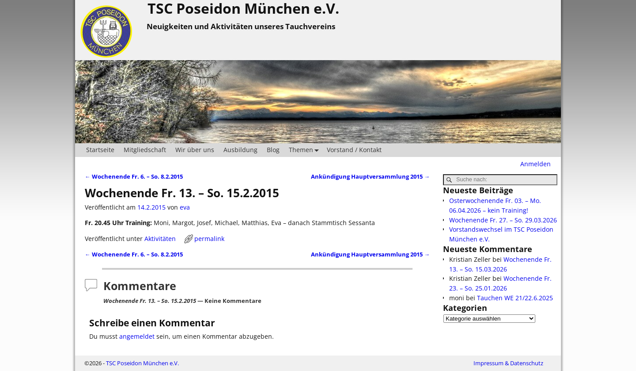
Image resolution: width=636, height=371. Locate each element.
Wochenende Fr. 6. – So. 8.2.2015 (134, 176)
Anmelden (535, 164)
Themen (305, 150)
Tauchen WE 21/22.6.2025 (515, 298)
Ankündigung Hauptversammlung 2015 (370, 176)
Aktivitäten (160, 238)
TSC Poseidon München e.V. (142, 363)
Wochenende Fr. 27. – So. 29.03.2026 (503, 220)
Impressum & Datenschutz (508, 363)
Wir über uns (194, 149)
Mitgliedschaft (145, 149)
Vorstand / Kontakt (354, 149)
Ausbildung (240, 149)
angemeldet (137, 336)
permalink (209, 238)
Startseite (100, 149)
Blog (273, 149)
